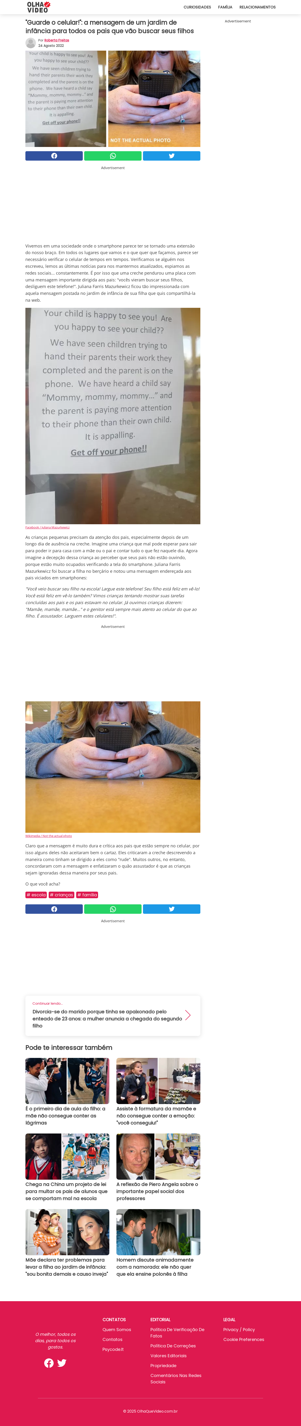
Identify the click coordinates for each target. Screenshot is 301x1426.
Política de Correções (173, 1346)
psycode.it (113, 1349)
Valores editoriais (168, 1356)
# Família (87, 895)
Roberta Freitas (56, 40)
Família (225, 7)
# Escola (36, 895)
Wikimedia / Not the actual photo (48, 836)
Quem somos (117, 1330)
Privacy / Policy (239, 1330)
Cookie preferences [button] (243, 1339)
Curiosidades (197, 7)
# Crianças (61, 895)
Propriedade (163, 1366)
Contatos (113, 1339)
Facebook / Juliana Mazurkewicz (47, 527)
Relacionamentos (257, 7)
